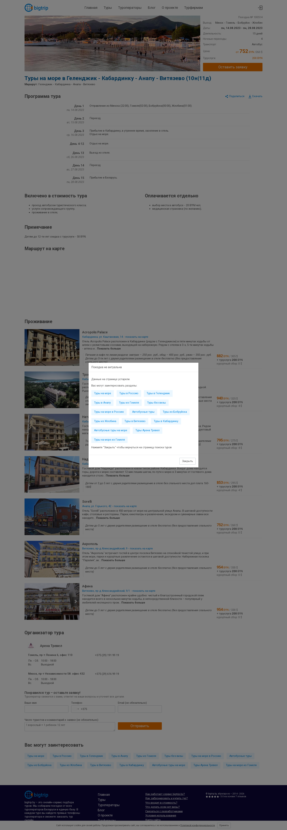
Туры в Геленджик (158, 393)
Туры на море (102, 393)
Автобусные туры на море (110, 430)
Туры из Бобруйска (175, 411)
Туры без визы (156, 402)
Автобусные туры (143, 411)
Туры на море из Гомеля (109, 439)
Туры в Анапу (102, 402)
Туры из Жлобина (105, 421)
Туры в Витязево (135, 421)
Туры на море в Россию (109, 411)
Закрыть (187, 461)
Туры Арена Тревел (147, 430)
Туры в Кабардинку (166, 421)
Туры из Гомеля (129, 402)
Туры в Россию (128, 393)
